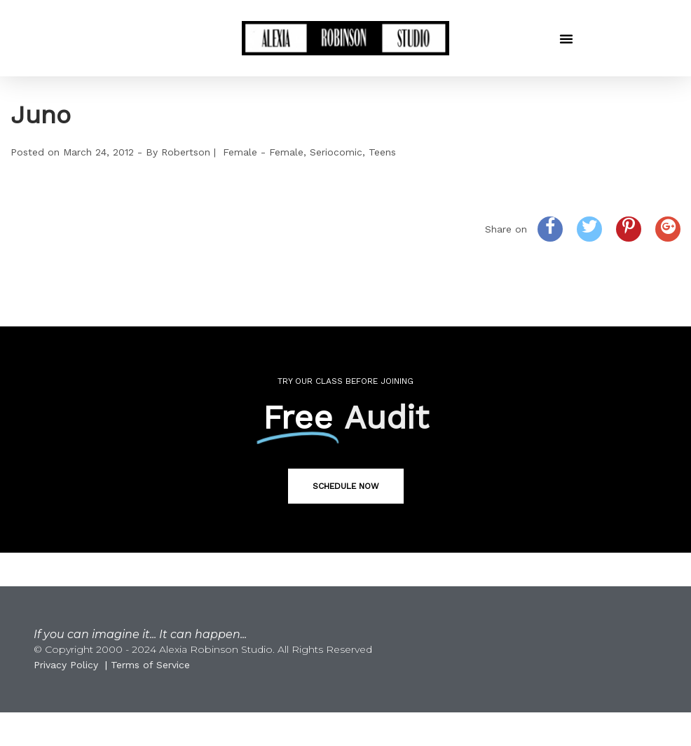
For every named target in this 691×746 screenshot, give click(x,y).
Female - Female (263, 152)
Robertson (185, 152)
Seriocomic (336, 152)
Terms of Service (150, 664)
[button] (566, 38)
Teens (382, 152)
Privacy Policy (66, 664)
